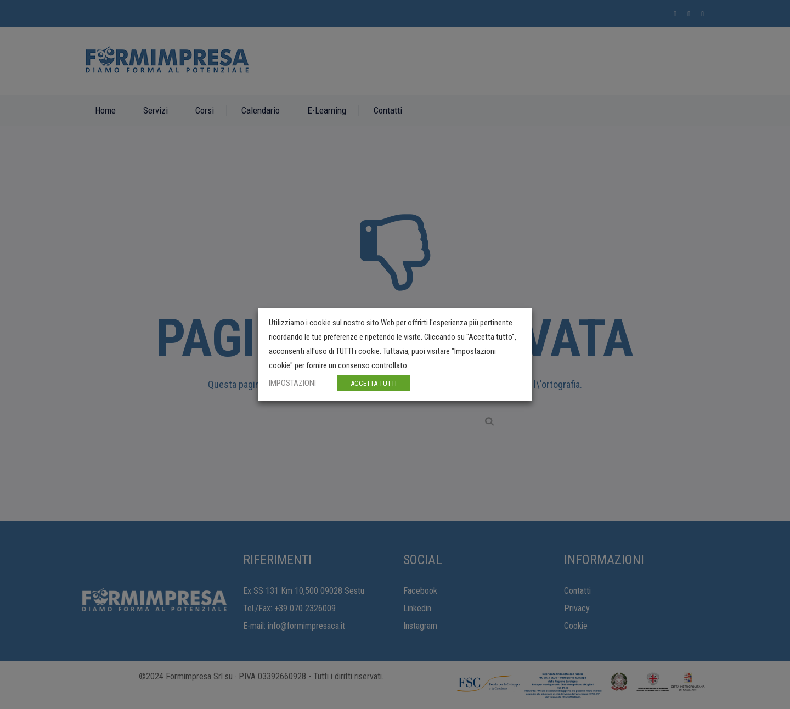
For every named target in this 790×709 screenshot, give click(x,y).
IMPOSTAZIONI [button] (292, 383)
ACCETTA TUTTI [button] (374, 383)
